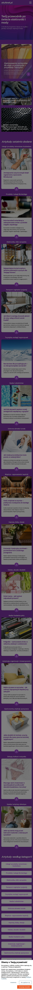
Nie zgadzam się (25, 982)
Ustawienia (13, 982)
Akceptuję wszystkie (24, 987)
